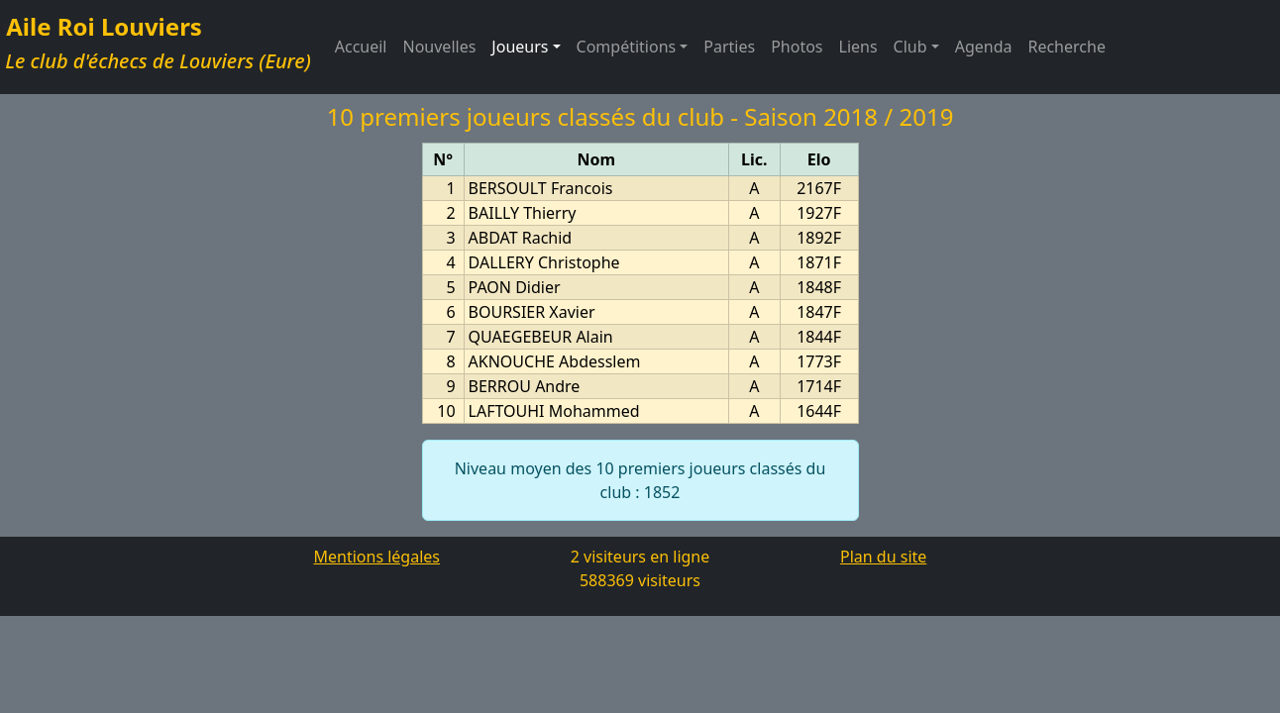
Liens (858, 46)
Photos (796, 46)
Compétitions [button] (627, 46)
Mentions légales (376, 556)
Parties (729, 46)
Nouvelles (440, 46)
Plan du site (883, 556)
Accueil (361, 46)
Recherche (1066, 46)
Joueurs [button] (529, 45)
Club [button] (910, 46)
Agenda (984, 46)
